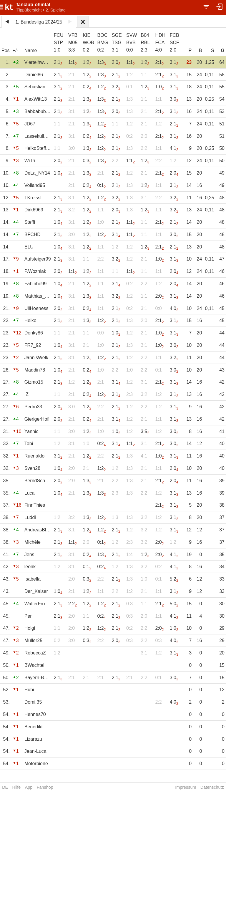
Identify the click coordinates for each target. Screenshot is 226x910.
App (29, 787)
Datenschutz (212, 787)
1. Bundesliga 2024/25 (38, 21)
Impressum (185, 787)
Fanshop (45, 787)
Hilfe (16, 787)
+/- (15, 50)
